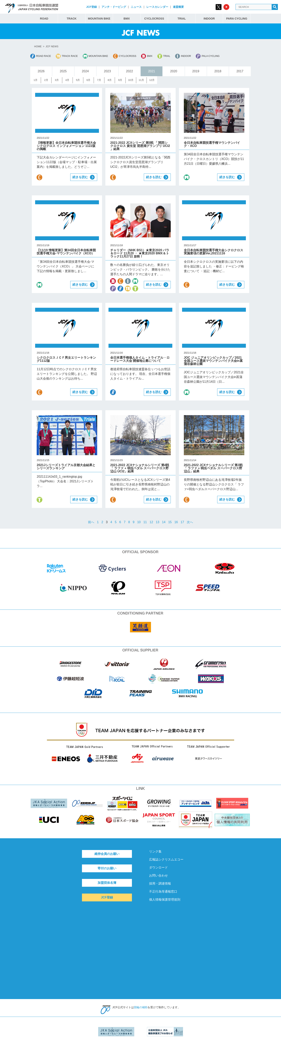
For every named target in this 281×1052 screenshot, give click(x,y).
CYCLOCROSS (154, 18)
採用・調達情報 (160, 883)
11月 (141, 80)
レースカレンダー (157, 6)
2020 (173, 71)
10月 (130, 80)
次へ (190, 522)
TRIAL (182, 18)
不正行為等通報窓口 (163, 891)
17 (182, 522)
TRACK (71, 18)
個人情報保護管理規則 (164, 899)
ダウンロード (158, 867)
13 (157, 522)
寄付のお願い (107, 868)
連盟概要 (178, 6)
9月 (120, 80)
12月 (152, 80)
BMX (127, 18)
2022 (129, 71)
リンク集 (155, 851)
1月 (35, 80)
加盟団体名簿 (107, 882)
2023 (107, 71)
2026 (41, 71)
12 (151, 522)
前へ (91, 522)
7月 (99, 80)
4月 (67, 80)
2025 (63, 71)
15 (170, 522)
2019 (195, 71)
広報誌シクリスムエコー (166, 859)
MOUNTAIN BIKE (99, 18)
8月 (110, 80)
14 (163, 522)
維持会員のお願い (106, 853)
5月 (78, 80)
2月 (46, 80)
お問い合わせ (158, 875)
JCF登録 (91, 6)
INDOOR (209, 18)
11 (145, 522)
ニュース (136, 6)
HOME (38, 46)
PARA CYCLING (236, 18)
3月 (57, 80)
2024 (85, 71)
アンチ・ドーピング (113, 6)
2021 (151, 71)
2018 (217, 71)
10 (139, 522)
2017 (240, 71)
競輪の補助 (141, 1007)
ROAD (44, 18)
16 (176, 522)
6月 (88, 80)
